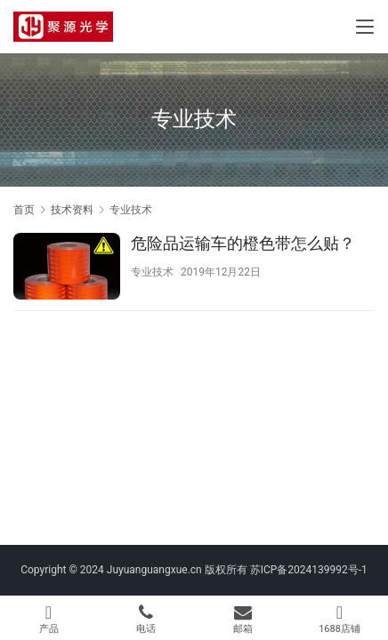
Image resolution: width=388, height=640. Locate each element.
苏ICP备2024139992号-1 (309, 570)
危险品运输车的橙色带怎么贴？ (243, 243)
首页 (24, 210)
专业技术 (152, 272)
